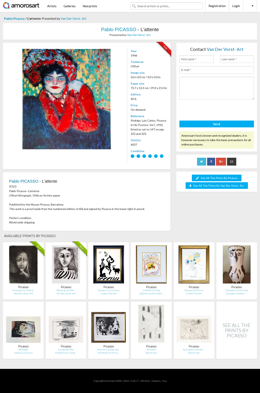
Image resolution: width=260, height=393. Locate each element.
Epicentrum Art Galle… (151, 293)
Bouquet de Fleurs (194, 290)
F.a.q (164, 380)
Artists (52, 6)
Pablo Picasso (14, 18)
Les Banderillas (66, 349)
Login (236, 6)
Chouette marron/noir (236, 290)
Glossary (156, 380)
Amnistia (151, 349)
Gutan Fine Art (108, 293)
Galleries (70, 6)
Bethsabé (23, 349)
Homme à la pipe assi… (108, 349)
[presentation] (209, 111)
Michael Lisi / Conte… (66, 352)
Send (216, 124)
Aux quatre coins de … (194, 349)
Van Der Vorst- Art (73, 18)
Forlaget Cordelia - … (236, 293)
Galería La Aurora (23, 352)
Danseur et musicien (108, 290)
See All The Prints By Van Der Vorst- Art (217, 185)
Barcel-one (151, 352)
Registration (217, 6)
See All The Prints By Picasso (216, 178)
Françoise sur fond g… (23, 290)
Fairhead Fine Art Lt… (109, 352)
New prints (90, 6)
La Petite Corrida (151, 290)
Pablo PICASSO (118, 29)
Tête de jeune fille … (66, 290)
